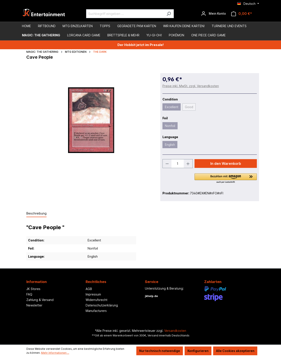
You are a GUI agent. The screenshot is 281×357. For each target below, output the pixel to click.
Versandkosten (175, 330)
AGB (89, 289)
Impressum (93, 294)
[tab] (36, 213)
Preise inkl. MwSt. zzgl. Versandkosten (190, 86)
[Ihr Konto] (213, 13)
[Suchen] (169, 13)
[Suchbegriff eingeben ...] (125, 13)
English (170, 144)
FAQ (29, 294)
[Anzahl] (177, 163)
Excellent (171, 107)
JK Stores (33, 289)
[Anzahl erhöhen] (188, 163)
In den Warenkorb (225, 163)
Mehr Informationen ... (55, 352)
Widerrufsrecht (96, 300)
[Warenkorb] (242, 13)
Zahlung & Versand (40, 300)
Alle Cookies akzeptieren (235, 351)
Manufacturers (96, 311)
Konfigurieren (198, 351)
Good (189, 107)
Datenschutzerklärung (102, 305)
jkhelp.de (151, 296)
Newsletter (34, 305)
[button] (226, 178)
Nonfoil (170, 126)
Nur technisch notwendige (159, 351)
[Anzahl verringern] (167, 163)
